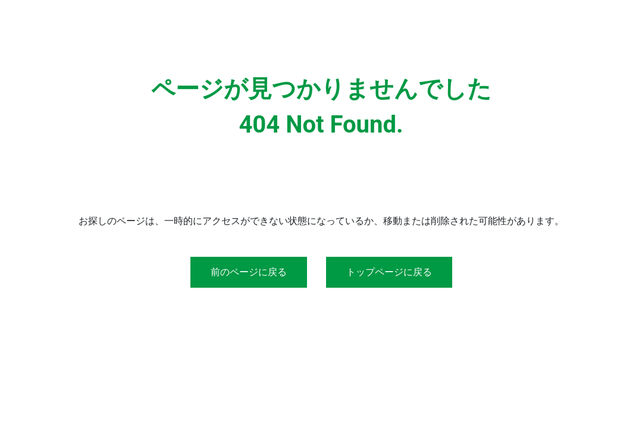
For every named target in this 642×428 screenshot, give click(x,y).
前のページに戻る (249, 272)
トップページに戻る (389, 272)
